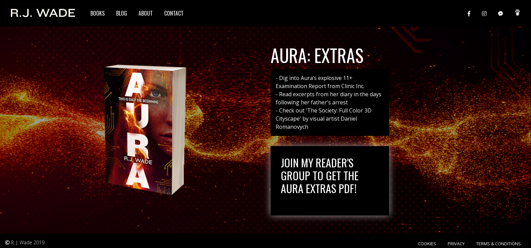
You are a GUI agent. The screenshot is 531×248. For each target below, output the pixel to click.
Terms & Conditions (498, 244)
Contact (174, 13)
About (146, 13)
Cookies (427, 244)
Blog (121, 13)
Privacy (456, 244)
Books (97, 13)
